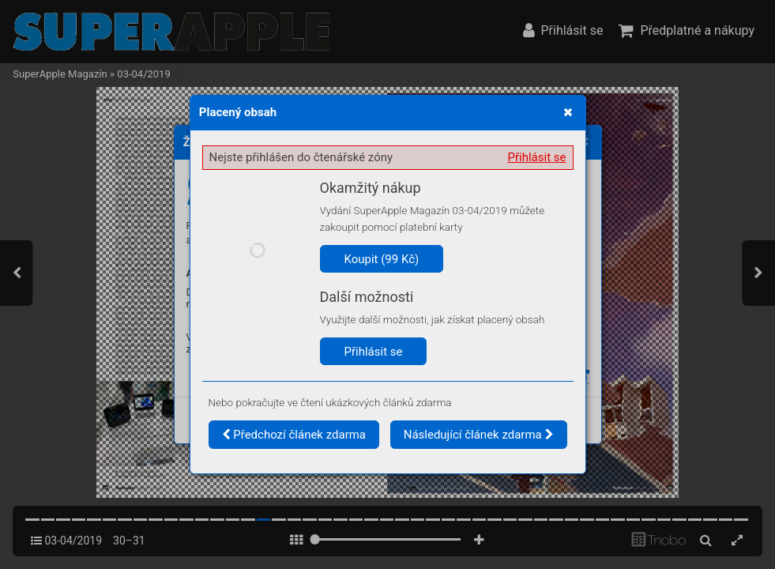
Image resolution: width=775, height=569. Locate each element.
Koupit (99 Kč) (381, 259)
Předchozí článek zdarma (294, 435)
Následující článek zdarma (479, 435)
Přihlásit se (537, 157)
